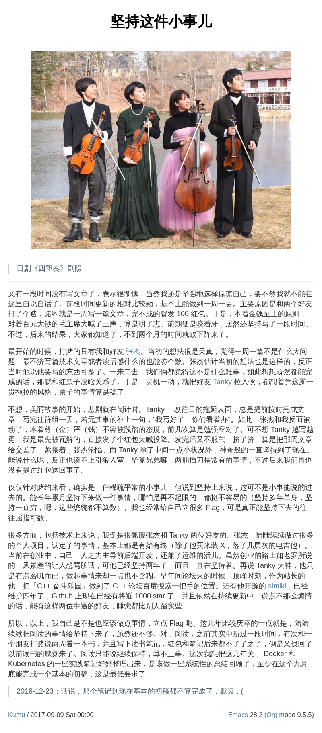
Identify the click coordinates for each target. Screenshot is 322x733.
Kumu (16, 714)
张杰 (133, 352)
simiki (277, 586)
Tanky (222, 382)
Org (271, 714)
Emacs (238, 714)
